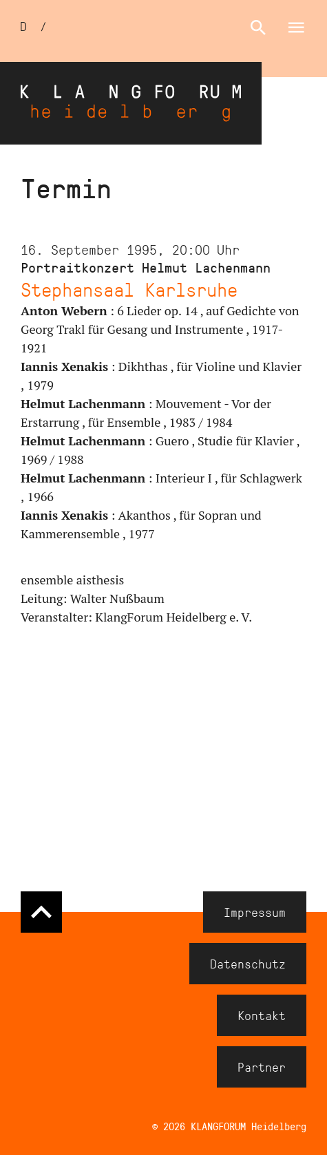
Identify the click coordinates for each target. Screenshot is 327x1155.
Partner (262, 1067)
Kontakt (262, 1015)
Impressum (255, 912)
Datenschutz (248, 963)
